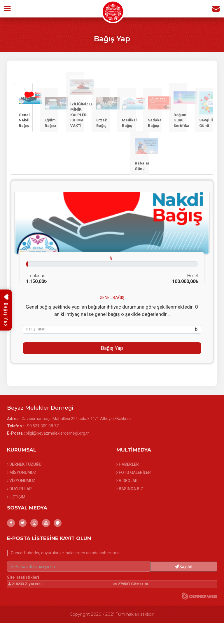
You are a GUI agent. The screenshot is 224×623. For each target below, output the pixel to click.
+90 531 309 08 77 (42, 426)
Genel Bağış (112, 297)
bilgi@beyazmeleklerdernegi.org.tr (57, 433)
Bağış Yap (112, 348)
